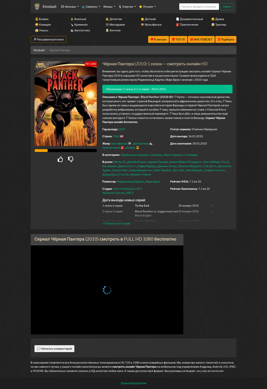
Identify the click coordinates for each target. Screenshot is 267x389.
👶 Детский (148, 19)
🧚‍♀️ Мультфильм (151, 24)
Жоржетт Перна (140, 174)
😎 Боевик (42, 19)
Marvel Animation (124, 188)
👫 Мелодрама (115, 24)
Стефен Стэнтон (214, 170)
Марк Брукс (153, 181)
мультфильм (119, 143)
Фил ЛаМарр (211, 161)
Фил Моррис (194, 170)
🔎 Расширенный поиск (48, 39)
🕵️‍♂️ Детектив (114, 19)
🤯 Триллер (218, 24)
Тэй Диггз (210, 166)
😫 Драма (217, 19)
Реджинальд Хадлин (130, 181)
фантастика (141, 143)
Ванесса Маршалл (190, 166)
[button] (116, 223)
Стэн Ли (123, 174)
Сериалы (157, 154)
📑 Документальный (188, 19)
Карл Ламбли (163, 170)
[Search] (199, 6)
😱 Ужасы (41, 30)
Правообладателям (133, 383)
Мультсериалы (174, 154)
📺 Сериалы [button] (90, 6)
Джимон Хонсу (167, 166)
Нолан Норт (120, 170)
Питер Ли (120, 161)
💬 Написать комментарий (54, 348)
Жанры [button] (108, 6)
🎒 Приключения (187, 24)
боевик (131, 147)
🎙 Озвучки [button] (126, 6)
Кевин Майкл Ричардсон (186, 161)
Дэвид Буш (109, 174)
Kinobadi (49, 6)
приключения (111, 147)
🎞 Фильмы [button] (69, 6)
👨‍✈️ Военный (78, 19)
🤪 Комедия (43, 24)
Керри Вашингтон (141, 170)
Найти (227, 6)
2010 (122, 129)
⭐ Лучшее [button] (146, 6)
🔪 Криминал (79, 24)
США (116, 136)
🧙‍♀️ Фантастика (80, 30)
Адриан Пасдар (158, 161)
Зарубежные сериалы (135, 154)
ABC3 (130, 192)
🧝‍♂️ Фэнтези (113, 30)
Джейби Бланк (137, 161)
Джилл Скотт (127, 166)
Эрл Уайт (179, 170)
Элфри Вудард (146, 166)
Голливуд (191, 154)
